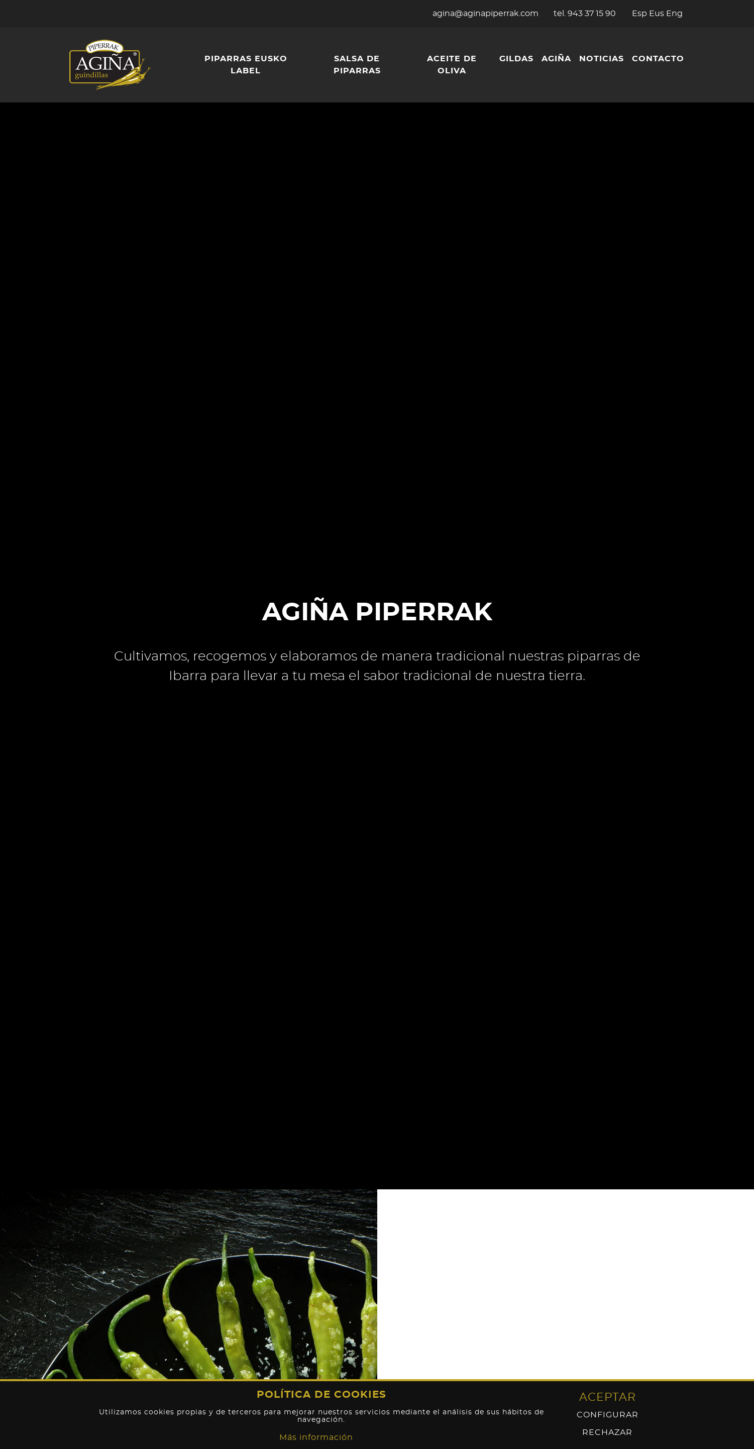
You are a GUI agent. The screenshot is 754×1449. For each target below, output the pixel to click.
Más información (316, 1437)
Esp (639, 14)
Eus (656, 14)
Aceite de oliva (452, 65)
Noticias (601, 59)
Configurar (607, 1415)
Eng (674, 14)
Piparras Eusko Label (245, 65)
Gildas (516, 59)
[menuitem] (245, 65)
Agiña (556, 59)
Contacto (658, 59)
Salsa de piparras (357, 65)
